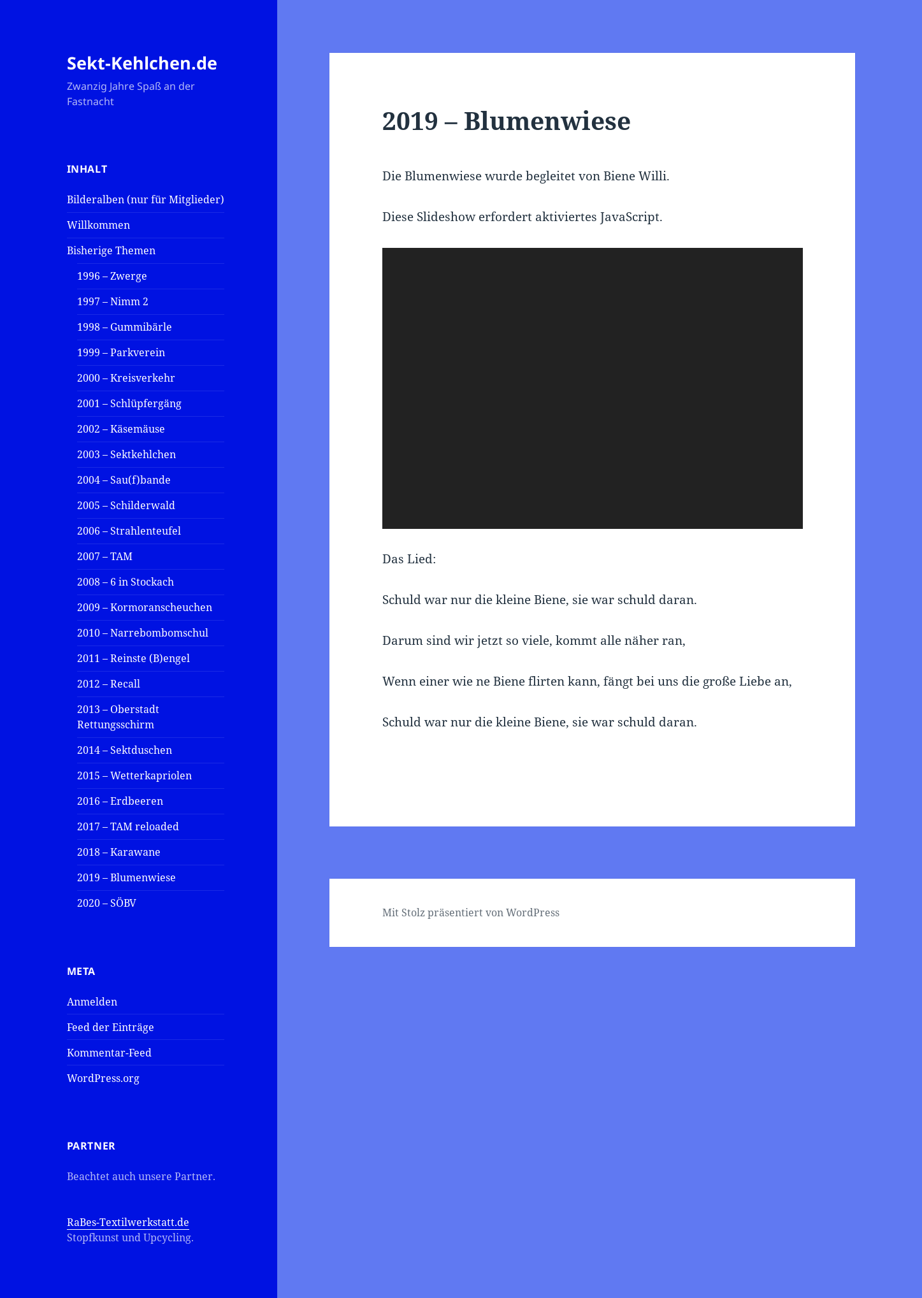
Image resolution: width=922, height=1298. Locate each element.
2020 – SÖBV (106, 903)
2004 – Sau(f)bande (124, 480)
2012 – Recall (108, 684)
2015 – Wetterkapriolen (134, 775)
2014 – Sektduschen (124, 750)
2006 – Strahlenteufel (129, 531)
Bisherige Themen (111, 250)
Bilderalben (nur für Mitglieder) (145, 199)
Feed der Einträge (110, 1027)
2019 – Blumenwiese (126, 877)
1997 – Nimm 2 (112, 301)
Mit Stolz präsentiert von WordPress (470, 912)
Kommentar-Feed (109, 1053)
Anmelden (92, 1002)
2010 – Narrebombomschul (142, 633)
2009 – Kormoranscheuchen (144, 607)
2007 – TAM (105, 556)
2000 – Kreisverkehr (126, 378)
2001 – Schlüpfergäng (129, 403)
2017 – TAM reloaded (128, 826)
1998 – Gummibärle (124, 327)
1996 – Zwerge (112, 276)
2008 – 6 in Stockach (125, 582)
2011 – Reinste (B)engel (133, 658)
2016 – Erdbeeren (120, 801)
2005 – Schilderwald (126, 505)
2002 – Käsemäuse (121, 429)
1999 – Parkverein (121, 352)
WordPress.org (103, 1078)
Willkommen (98, 225)
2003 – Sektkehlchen (126, 454)
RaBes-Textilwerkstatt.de (128, 1222)
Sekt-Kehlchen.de (142, 63)
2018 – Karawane (119, 852)
